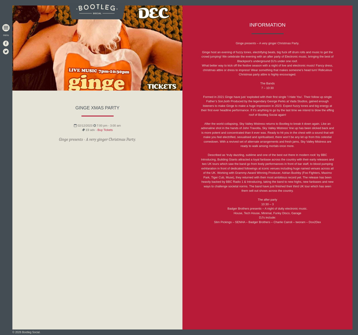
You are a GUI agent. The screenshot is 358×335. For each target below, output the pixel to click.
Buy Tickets (105, 130)
